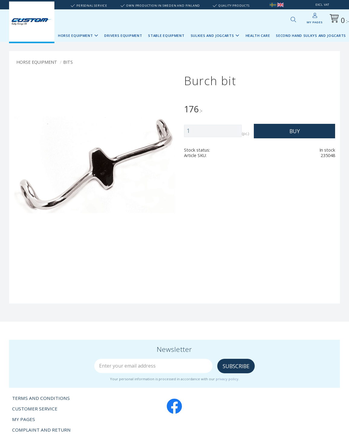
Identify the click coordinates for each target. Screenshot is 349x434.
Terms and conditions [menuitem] (41, 398)
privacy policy (227, 379)
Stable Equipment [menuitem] (166, 35)
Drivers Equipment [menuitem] (123, 35)
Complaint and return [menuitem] (41, 430)
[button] (293, 19)
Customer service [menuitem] (34, 409)
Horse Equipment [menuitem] (75, 35)
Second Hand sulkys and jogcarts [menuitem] (311, 35)
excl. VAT (322, 5)
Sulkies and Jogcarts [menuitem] (212, 35)
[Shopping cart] (338, 19)
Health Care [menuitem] (258, 35)
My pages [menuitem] (314, 22)
